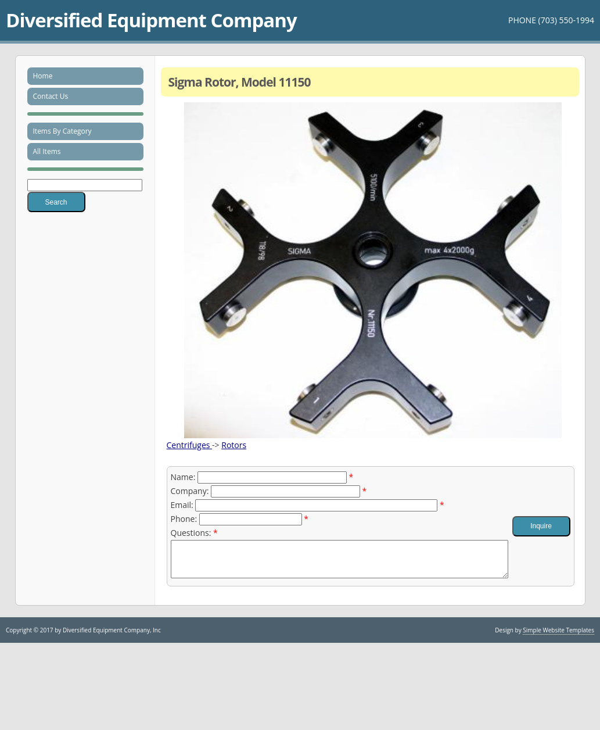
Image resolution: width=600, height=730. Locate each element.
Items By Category (62, 131)
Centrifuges (190, 444)
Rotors (233, 444)
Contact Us (51, 96)
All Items (47, 151)
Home (43, 76)
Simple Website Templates (558, 637)
